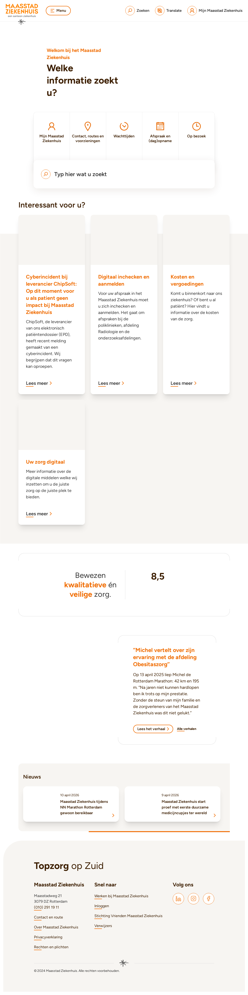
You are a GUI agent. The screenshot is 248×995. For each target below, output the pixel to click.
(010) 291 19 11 (46, 907)
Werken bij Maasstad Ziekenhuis (121, 896)
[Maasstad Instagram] (193, 898)
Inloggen (101, 906)
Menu (58, 10)
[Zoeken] (137, 10)
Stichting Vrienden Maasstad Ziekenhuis (128, 916)
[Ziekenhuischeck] (157, 591)
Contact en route (48, 917)
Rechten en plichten (51, 947)
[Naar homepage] (22, 14)
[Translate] (168, 10)
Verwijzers (103, 925)
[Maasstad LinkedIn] (178, 898)
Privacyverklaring (48, 937)
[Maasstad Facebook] (208, 898)
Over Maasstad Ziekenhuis (56, 927)
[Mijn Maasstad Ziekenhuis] (214, 10)
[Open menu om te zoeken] (124, 174)
